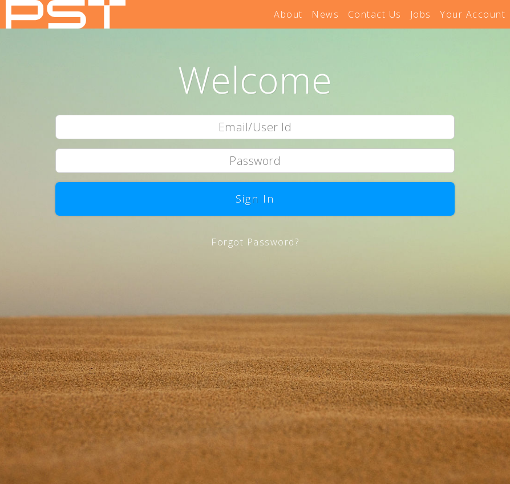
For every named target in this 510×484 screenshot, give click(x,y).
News (325, 14)
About (288, 14)
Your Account (472, 14)
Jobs (420, 14)
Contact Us (375, 14)
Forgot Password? (255, 242)
